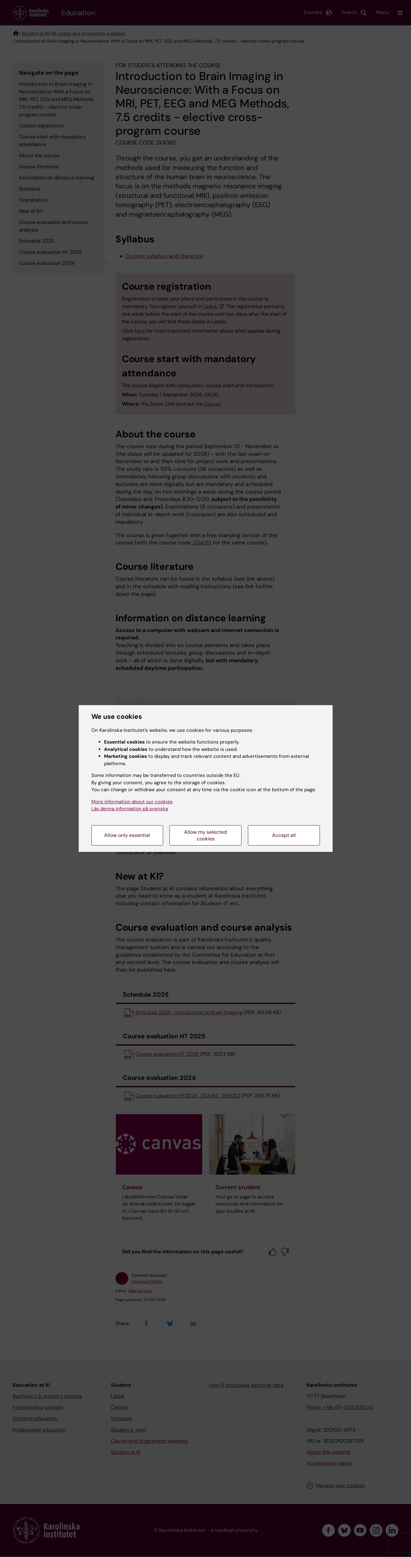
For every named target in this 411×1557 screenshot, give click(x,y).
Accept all (284, 835)
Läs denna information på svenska (129, 808)
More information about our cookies (132, 802)
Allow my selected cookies (205, 835)
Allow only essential (127, 835)
